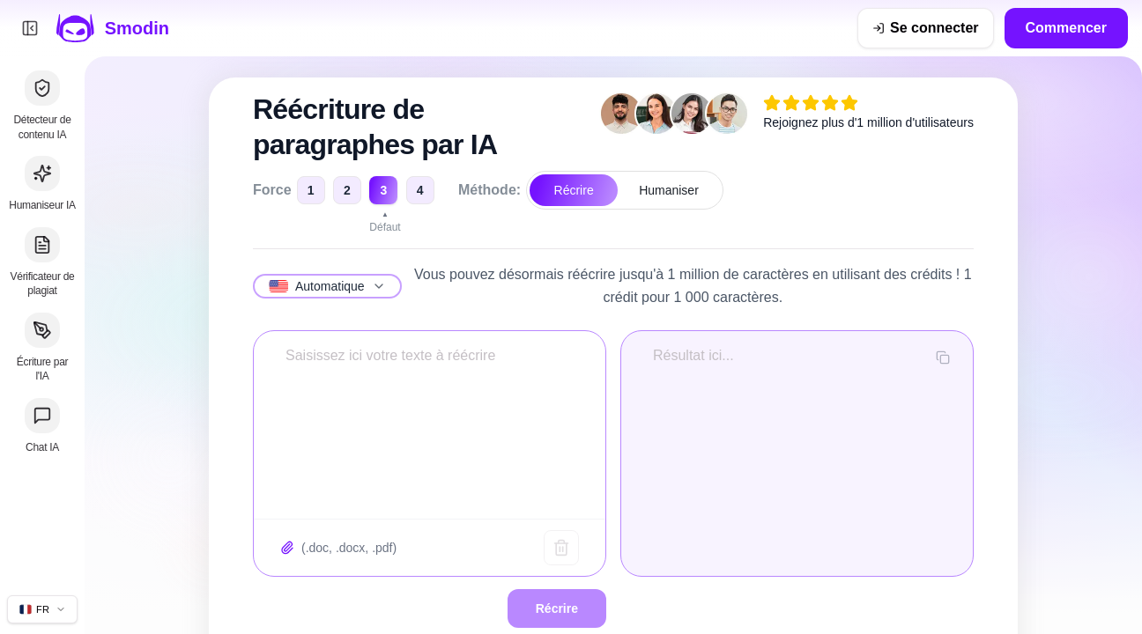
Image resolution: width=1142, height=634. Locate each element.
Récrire (574, 190)
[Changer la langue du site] (42, 609)
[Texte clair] (561, 547)
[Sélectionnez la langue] (327, 286)
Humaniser (669, 190)
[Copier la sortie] (943, 357)
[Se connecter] (925, 28)
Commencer (1066, 27)
